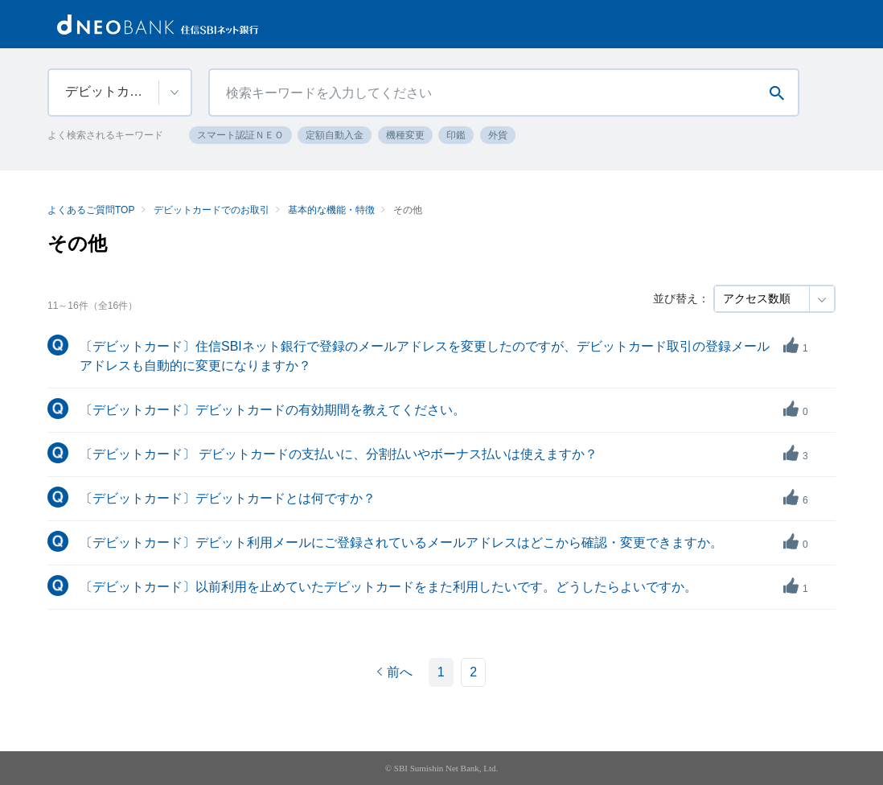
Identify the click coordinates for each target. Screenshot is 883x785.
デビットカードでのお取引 (211, 210)
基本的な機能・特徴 (331, 210)
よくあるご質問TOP (90, 210)
